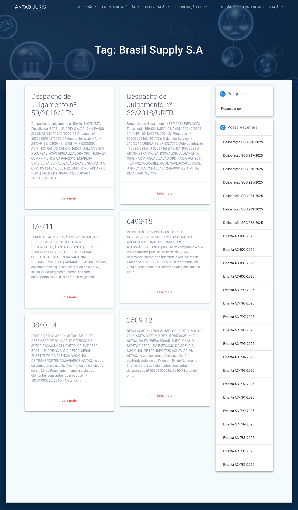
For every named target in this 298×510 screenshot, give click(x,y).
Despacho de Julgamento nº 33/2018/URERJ (152, 104)
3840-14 (44, 325)
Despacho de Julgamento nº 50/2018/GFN (54, 104)
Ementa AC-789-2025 (238, 424)
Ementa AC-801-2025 (238, 263)
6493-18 (140, 221)
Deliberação (156, 7)
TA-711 (42, 226)
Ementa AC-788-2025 (238, 438)
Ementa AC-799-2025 (238, 290)
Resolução (223, 7)
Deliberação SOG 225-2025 (243, 182)
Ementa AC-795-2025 (238, 344)
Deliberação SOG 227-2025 (243, 156)
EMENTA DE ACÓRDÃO (119, 7)
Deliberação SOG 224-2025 (243, 196)
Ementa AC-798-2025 (238, 303)
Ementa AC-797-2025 (238, 317)
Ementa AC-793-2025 (238, 371)
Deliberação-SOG (190, 7)
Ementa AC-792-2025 (238, 384)
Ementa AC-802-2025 (238, 250)
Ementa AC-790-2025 (238, 411)
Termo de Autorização (261, 7)
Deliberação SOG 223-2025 (243, 209)
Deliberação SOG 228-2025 (243, 142)
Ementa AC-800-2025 (238, 276)
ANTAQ (30, 7)
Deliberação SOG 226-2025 (243, 169)
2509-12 (140, 320)
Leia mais (69, 198)
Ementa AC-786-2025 (238, 465)
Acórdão (86, 7)
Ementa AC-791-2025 (238, 397)
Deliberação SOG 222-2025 (243, 223)
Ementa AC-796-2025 (238, 330)
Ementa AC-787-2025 (238, 451)
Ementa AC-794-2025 (238, 357)
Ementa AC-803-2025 (238, 236)
